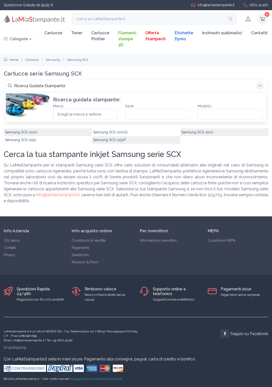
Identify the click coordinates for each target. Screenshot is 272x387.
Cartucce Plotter (100, 36)
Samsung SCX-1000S (110, 132)
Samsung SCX (77, 60)
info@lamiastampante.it (212, 5)
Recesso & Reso (85, 262)
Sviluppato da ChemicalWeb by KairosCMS (96, 379)
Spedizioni (80, 255)
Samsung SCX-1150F (109, 140)
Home (11, 60)
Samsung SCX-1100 (197, 132)
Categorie (16, 39)
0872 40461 (256, 5)
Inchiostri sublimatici (222, 33)
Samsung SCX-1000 (21, 132)
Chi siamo (12, 240)
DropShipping (15, 347)
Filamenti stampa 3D (127, 39)
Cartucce (53, 33)
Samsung (53, 60)
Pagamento (81, 248)
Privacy (9, 255)
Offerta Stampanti (155, 36)
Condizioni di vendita (89, 240)
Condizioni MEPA (221, 240)
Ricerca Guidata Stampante (36, 85)
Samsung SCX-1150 (20, 140)
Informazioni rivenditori (158, 240)
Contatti (259, 33)
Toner (76, 33)
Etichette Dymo (184, 36)
